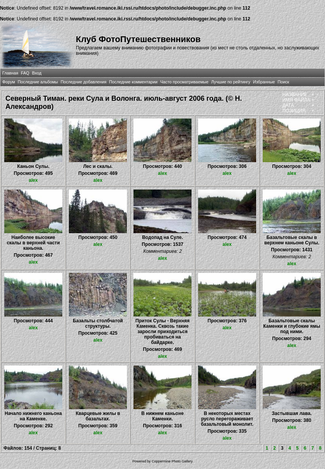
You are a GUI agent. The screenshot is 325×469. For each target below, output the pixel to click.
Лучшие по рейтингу (230, 82)
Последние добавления (83, 82)
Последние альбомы (38, 82)
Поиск (283, 82)
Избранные (264, 82)
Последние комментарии (133, 82)
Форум (8, 82)
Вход (36, 73)
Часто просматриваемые (184, 82)
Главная (10, 73)
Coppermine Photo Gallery (172, 461)
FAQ (25, 73)
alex (33, 180)
